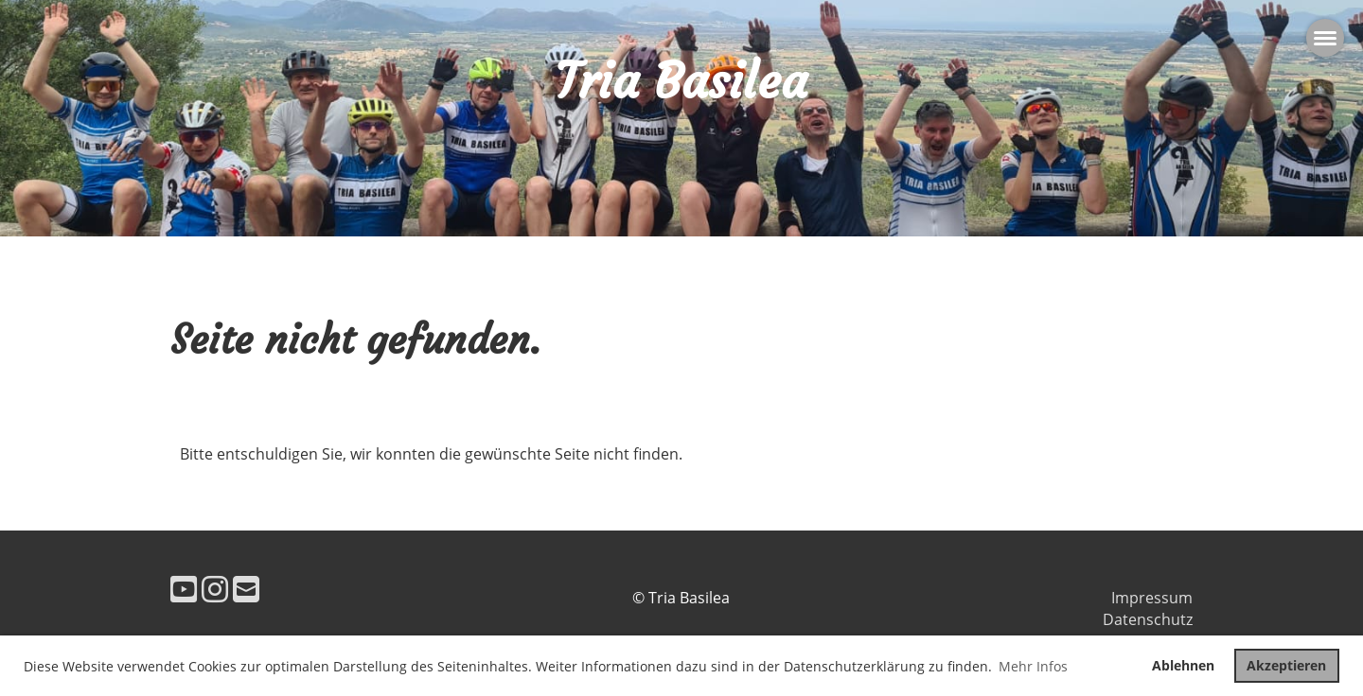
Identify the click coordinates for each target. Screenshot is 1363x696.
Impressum (1152, 597)
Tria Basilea (681, 81)
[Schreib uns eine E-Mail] (246, 588)
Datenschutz (1148, 619)
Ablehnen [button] (1183, 665)
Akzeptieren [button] (1286, 665)
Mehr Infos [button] (1033, 666)
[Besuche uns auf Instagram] (215, 588)
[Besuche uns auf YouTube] (183, 588)
